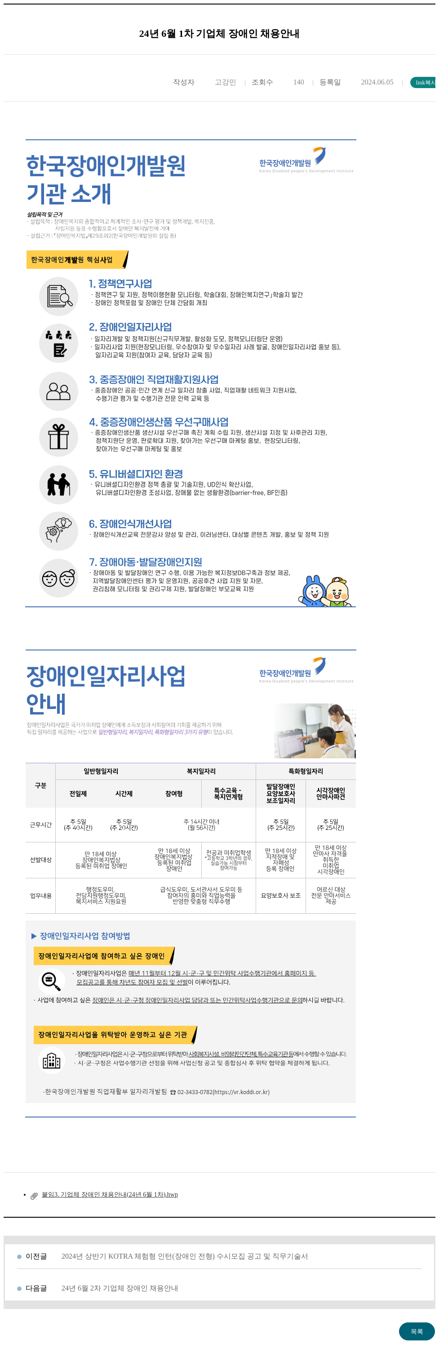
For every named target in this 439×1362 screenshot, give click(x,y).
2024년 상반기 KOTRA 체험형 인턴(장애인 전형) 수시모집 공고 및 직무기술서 (185, 1256)
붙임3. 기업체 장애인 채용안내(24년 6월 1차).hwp (110, 1194)
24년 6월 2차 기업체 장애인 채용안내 (120, 1288)
